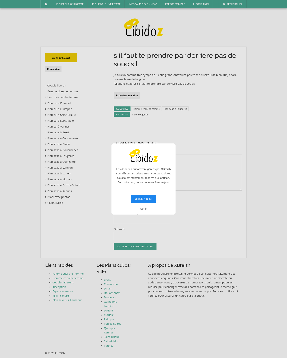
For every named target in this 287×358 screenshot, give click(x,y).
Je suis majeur (143, 198)
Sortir (143, 208)
